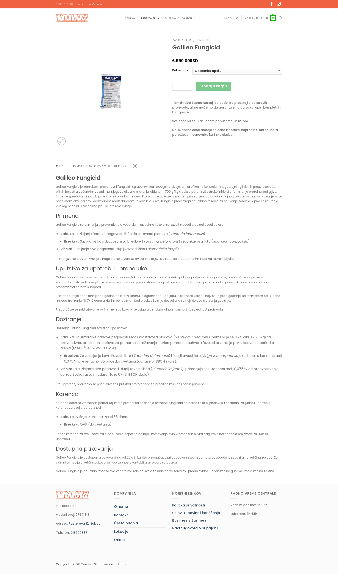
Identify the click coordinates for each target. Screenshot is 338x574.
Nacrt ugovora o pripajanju (195, 528)
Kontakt (121, 514)
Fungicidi (203, 40)
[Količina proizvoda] (182, 86)
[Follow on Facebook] (271, 4)
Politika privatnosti (188, 505)
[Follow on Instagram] (278, 4)
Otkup (119, 539)
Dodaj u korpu (214, 86)
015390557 (79, 533)
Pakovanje (180, 70)
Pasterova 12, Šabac (84, 523)
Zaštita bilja (151, 18)
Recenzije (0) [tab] (126, 166)
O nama (121, 506)
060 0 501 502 (65, 4)
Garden (188, 18)
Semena (131, 18)
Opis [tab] (59, 166)
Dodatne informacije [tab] (92, 166)
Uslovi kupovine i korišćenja (196, 512)
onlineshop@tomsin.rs (92, 4)
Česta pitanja (126, 523)
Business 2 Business (189, 520)
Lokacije (121, 531)
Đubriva (172, 18)
